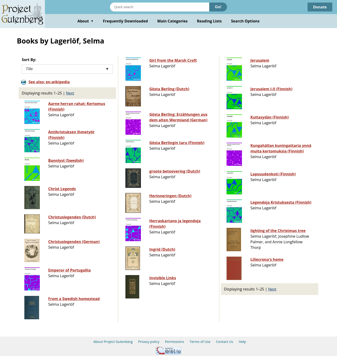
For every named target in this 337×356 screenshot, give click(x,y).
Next (70, 93)
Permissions (174, 341)
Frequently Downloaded (125, 21)
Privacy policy (148, 341)
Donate (320, 7)
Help (242, 341)
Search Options (245, 21)
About (85, 21)
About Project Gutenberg (113, 341)
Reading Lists (209, 21)
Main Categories (172, 21)
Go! (218, 7)
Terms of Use (200, 341)
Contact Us (224, 341)
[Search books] (159, 7)
